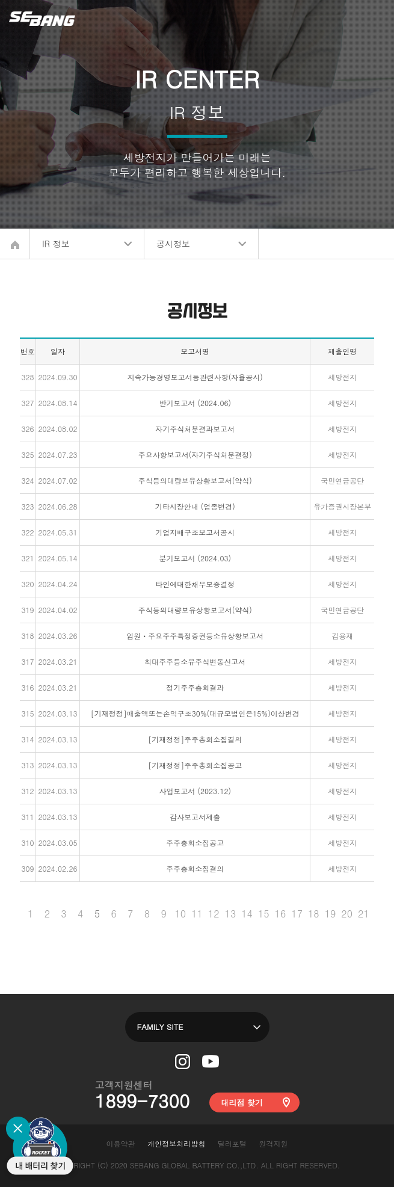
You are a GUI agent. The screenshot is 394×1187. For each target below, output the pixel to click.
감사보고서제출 (195, 817)
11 (197, 913)
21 (363, 913)
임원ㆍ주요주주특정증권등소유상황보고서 (194, 635)
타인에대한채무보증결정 (195, 584)
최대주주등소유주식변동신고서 (194, 661)
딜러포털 (232, 1143)
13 (230, 913)
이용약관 (120, 1143)
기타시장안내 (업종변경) (195, 506)
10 (180, 913)
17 (297, 913)
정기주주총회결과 (195, 687)
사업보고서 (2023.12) (194, 791)
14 (247, 913)
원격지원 (273, 1143)
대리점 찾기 (242, 1102)
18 (313, 913)
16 (280, 913)
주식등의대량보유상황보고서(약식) (195, 480)
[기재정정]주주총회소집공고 (195, 765)
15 (263, 913)
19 (330, 913)
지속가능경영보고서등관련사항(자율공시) (195, 377)
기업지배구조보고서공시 (195, 532)
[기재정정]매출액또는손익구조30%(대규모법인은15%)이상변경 (195, 713)
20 (346, 913)
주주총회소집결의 (195, 868)
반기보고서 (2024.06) (194, 403)
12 (214, 913)
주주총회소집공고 (195, 842)
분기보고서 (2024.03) (194, 558)
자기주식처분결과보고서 (195, 429)
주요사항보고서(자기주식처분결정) (195, 454)
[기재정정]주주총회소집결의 (195, 739)
